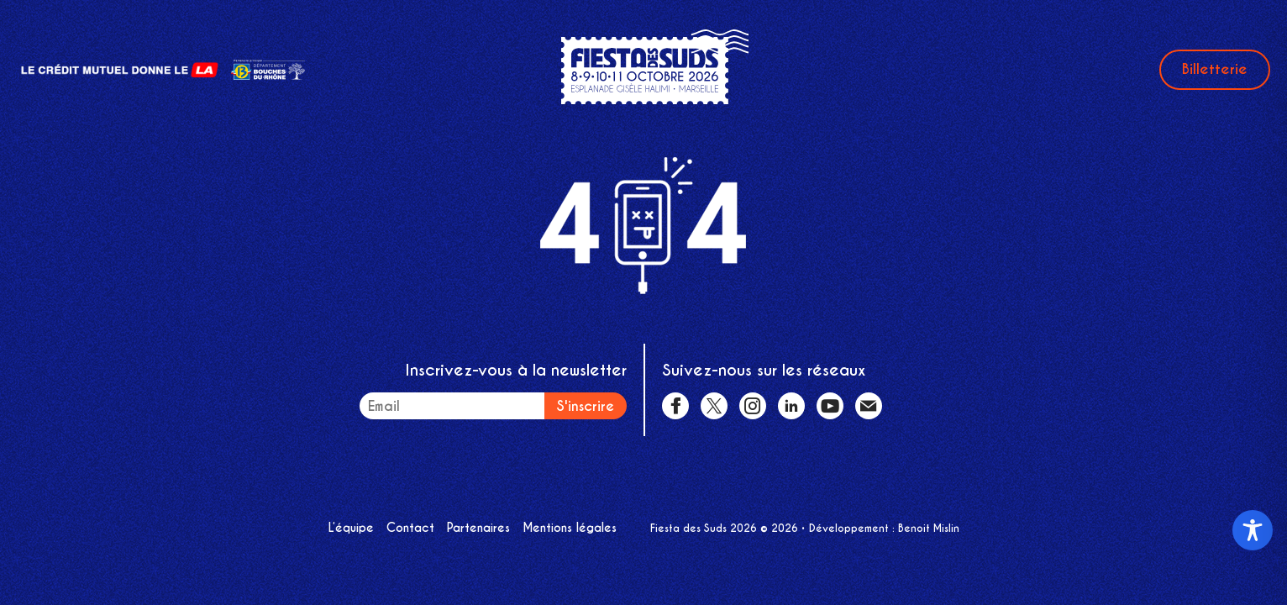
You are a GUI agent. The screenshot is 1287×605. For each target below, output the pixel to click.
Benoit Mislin (928, 528)
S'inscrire (585, 406)
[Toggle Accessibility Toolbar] (1252, 530)
